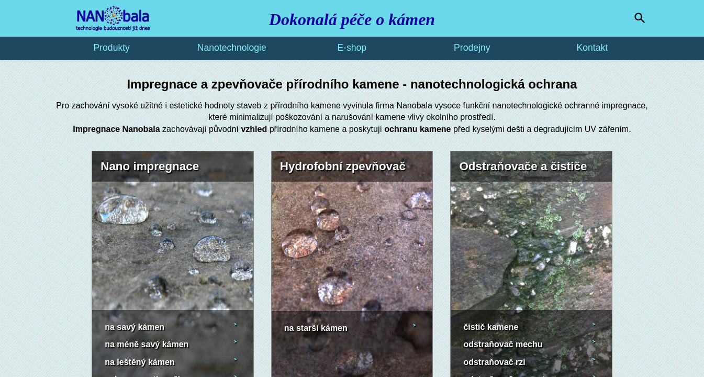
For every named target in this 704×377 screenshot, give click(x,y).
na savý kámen (134, 327)
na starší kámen (316, 328)
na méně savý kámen (146, 344)
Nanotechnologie (231, 47)
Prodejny (472, 47)
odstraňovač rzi (494, 362)
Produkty (111, 47)
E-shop (351, 47)
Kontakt (592, 47)
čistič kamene (490, 327)
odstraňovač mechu (502, 344)
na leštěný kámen (139, 362)
